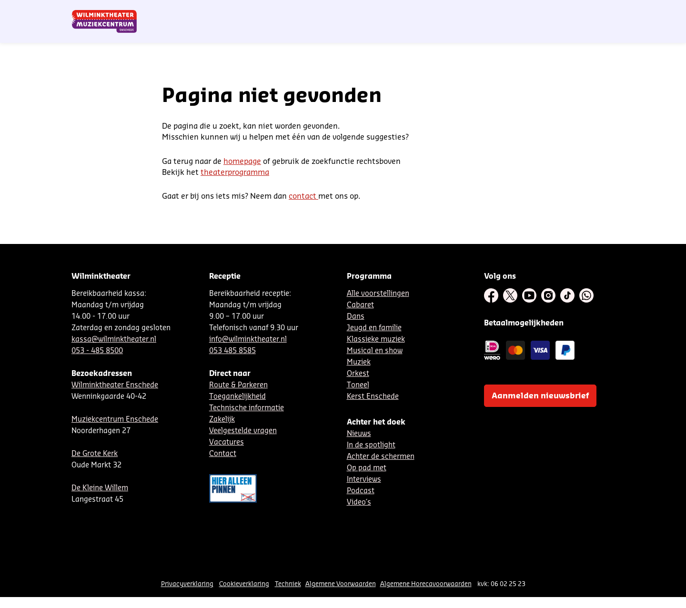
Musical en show (375, 351)
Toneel (358, 385)
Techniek (288, 584)
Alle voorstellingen (378, 293)
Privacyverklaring (187, 584)
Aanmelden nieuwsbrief (540, 396)
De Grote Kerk (94, 453)
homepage (242, 161)
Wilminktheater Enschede (114, 385)
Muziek (359, 362)
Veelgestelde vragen (243, 431)
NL (449, 11)
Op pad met (366, 468)
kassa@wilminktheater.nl (113, 339)
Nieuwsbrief (419, 11)
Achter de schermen (380, 456)
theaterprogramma (235, 172)
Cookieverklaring (244, 584)
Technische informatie (246, 408)
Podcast (360, 491)
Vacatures (226, 442)
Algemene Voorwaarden (340, 584)
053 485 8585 (232, 351)
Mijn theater (569, 11)
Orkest (358, 373)
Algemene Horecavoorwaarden (426, 584)
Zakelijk (222, 419)
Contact (505, 11)
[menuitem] (595, 33)
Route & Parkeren (238, 385)
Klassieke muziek (376, 339)
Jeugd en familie (374, 328)
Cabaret (360, 305)
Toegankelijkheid (237, 396)
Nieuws (359, 433)
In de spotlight (371, 445)
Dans (355, 316)
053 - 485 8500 (97, 351)
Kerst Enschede (373, 396)
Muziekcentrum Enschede (114, 419)
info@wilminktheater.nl (248, 339)
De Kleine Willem (99, 488)
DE (465, 11)
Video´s (359, 502)
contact (303, 196)
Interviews (364, 479)
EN (480, 11)
